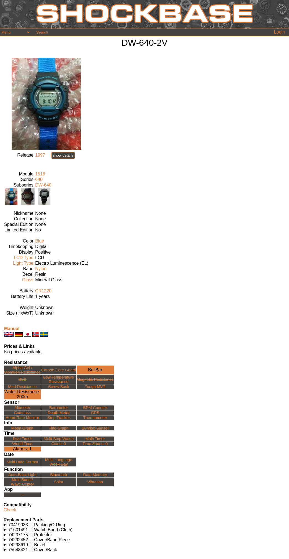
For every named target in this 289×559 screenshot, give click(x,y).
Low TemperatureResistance (58, 379)
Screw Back (58, 386)
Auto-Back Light (22, 475)
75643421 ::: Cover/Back (32, 549)
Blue (39, 241)
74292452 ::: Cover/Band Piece (39, 539)
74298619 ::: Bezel (26, 544)
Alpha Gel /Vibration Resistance (22, 370)
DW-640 (43, 185)
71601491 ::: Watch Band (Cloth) (40, 529)
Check (10, 509)
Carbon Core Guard (58, 370)
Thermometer (95, 417)
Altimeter (22, 407)
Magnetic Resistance (95, 379)
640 (39, 179)
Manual (11, 328)
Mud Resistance (22, 386)
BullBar (95, 369)
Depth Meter (58, 412)
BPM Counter (95, 407)
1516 (40, 174)
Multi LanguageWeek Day (58, 462)
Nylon (40, 268)
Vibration (95, 482)
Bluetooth (58, 475)
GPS (95, 412)
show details (63, 155)
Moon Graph (22, 428)
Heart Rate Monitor (22, 417)
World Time (22, 443)
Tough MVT (95, 386)
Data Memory (95, 475)
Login (279, 32)
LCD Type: (24, 257)
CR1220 (43, 291)
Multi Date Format (22, 462)
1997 (40, 155)
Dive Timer (22, 439)
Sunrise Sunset (95, 428)
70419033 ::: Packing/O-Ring (36, 524)
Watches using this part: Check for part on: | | (144, 524)
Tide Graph (58, 428)
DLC (22, 379)
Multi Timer (95, 439)
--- (22, 494)
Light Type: (24, 263)
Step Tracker (58, 417)
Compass (22, 412)
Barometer (58, 407)
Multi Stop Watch (59, 439)
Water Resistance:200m (22, 394)
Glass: (28, 279)
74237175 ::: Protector (30, 534)
